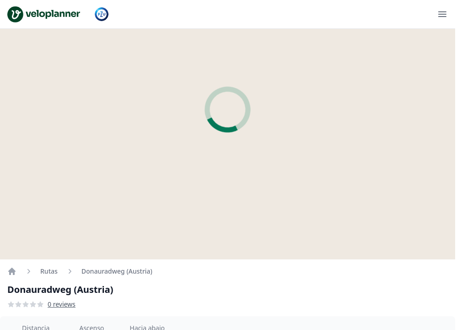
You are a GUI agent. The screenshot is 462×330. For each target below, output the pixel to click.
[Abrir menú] (442, 14)
